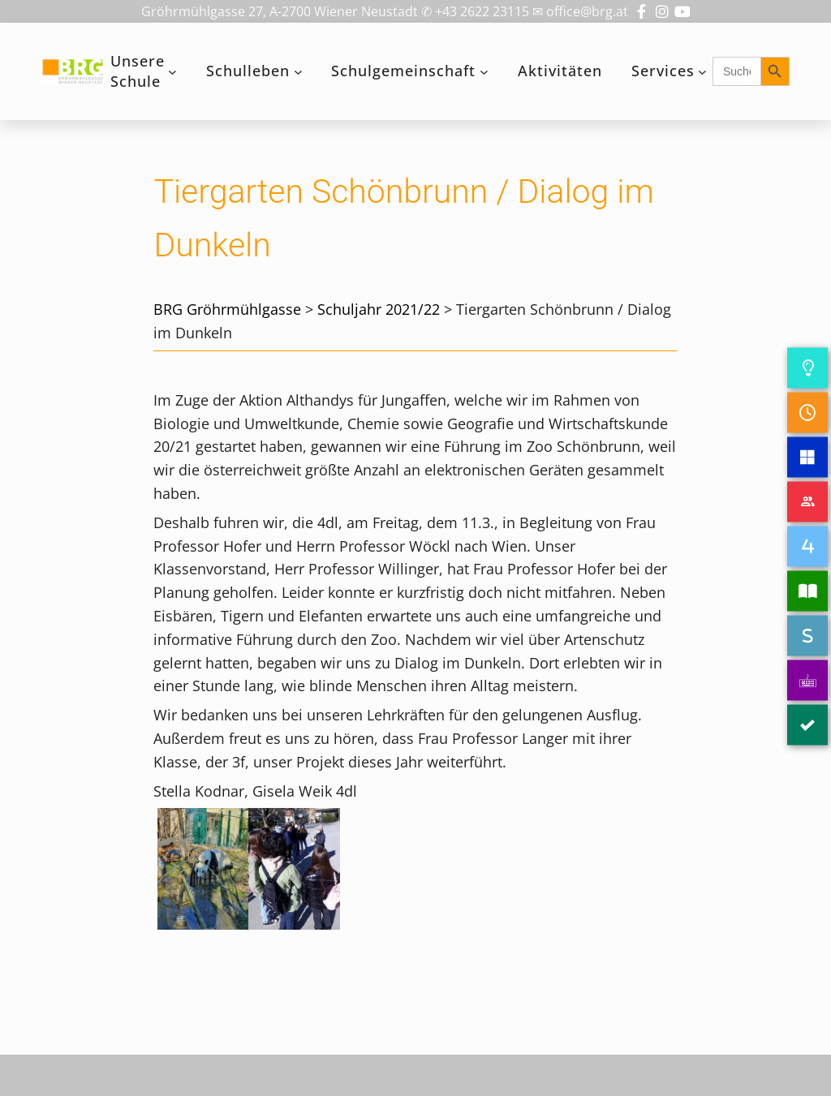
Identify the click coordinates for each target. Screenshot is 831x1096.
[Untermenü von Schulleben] (298, 71)
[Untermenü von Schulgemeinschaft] (484, 71)
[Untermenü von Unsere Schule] (172, 71)
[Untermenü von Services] (702, 71)
